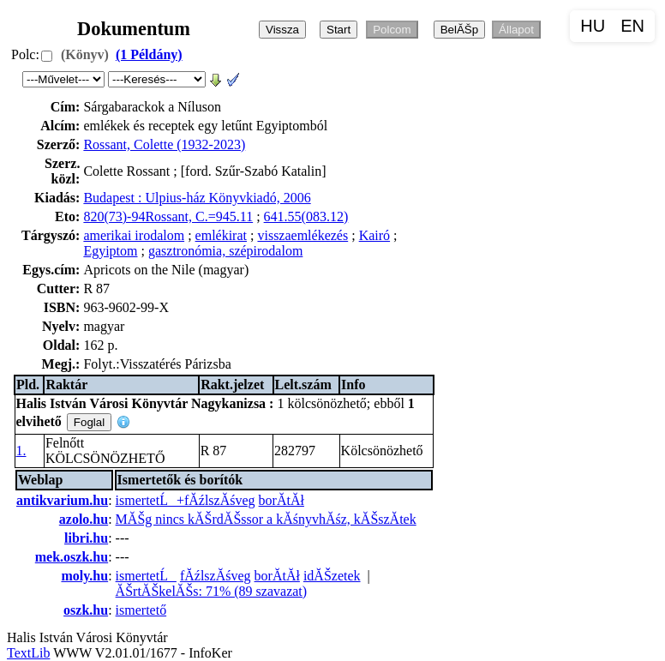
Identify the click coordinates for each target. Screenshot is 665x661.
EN (632, 25)
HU (592, 25)
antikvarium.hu (62, 500)
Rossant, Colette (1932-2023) (164, 144)
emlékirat (221, 235)
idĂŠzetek (332, 575)
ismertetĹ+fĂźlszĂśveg (185, 500)
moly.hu (84, 575)
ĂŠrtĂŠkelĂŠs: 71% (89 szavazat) (212, 591)
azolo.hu (83, 519)
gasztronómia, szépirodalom (225, 250)
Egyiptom (110, 250)
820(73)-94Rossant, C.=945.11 (168, 216)
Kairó (374, 235)
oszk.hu (85, 610)
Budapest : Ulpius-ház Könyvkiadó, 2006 (196, 197)
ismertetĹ (146, 575)
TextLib (28, 653)
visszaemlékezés (302, 235)
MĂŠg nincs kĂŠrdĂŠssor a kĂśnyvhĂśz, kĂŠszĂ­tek (266, 519)
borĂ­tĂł (281, 500)
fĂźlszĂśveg (215, 575)
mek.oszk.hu (71, 557)
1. (21, 450)
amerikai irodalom (133, 235)
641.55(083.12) (306, 216)
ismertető (141, 610)
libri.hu (86, 538)
